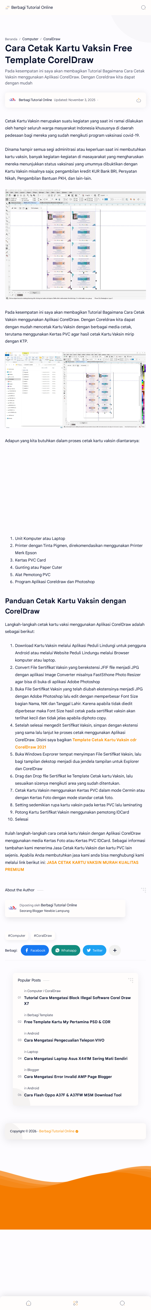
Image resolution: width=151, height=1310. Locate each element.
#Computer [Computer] (16, 1016)
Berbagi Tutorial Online (32, 7)
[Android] (33, 1114)
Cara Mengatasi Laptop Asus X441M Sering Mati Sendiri (75, 1139)
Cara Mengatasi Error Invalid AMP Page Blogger (68, 1157)
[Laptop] (32, 1132)
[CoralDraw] (53, 1071)
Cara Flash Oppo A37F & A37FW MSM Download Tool (72, 1175)
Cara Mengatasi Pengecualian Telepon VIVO (64, 1120)
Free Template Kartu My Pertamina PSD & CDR (67, 1102)
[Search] (143, 7)
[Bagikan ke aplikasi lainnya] (115, 1030)
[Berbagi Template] (40, 1095)
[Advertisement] (75, 65)
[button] (35, 1030)
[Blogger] (33, 1150)
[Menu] (75, 1303)
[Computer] (35, 1071)
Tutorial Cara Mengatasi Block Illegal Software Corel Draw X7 (77, 1081)
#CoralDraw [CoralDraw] (43, 1016)
